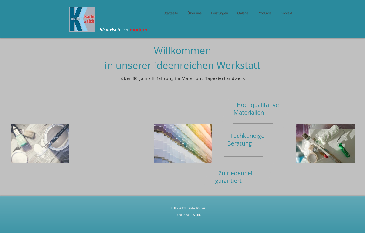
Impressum (178, 207)
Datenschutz (197, 207)
